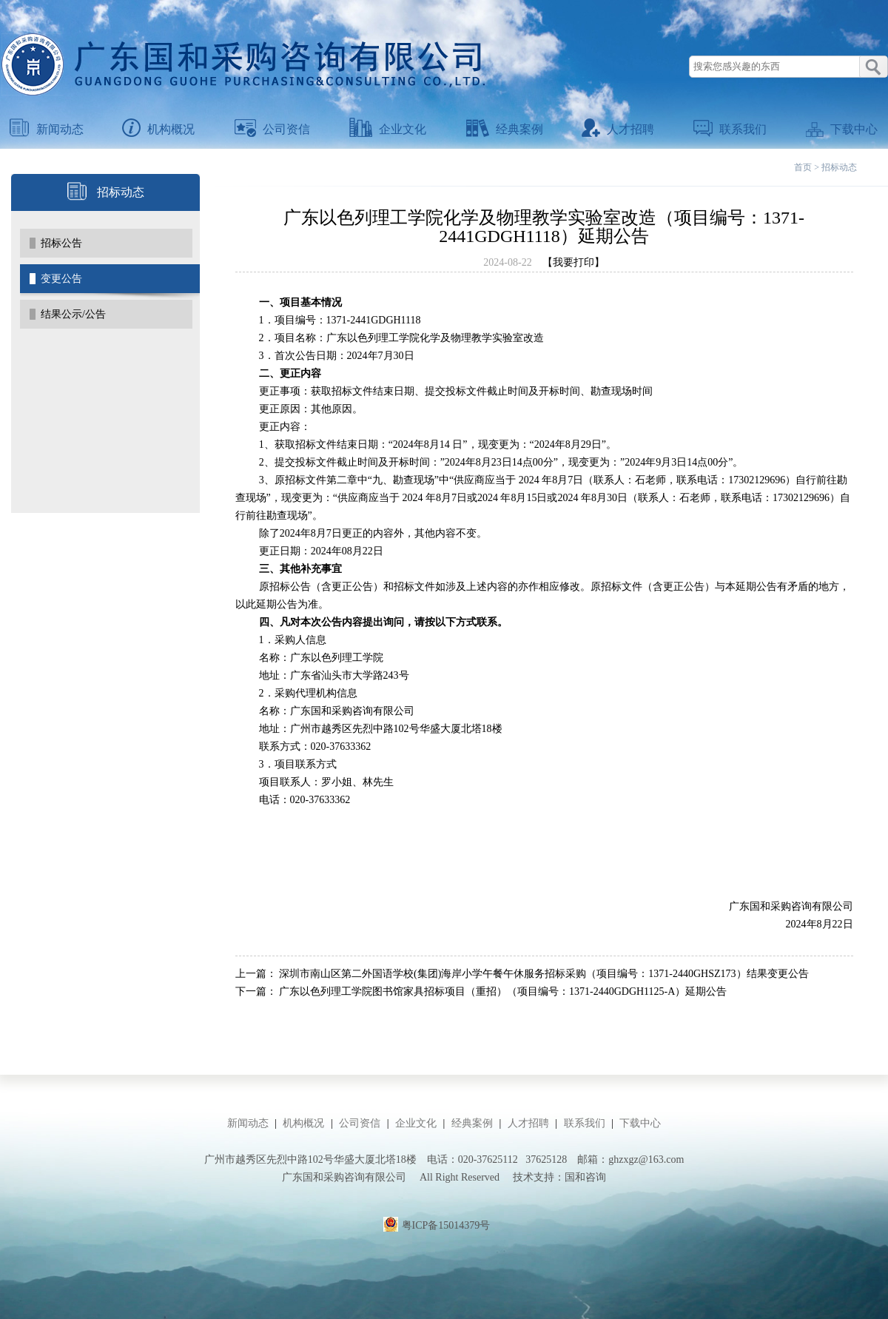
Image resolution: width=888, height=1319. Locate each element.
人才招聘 (618, 129)
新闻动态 (47, 129)
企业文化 (387, 129)
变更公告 (61, 278)
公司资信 (272, 129)
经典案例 (504, 129)
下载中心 (842, 129)
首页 (803, 167)
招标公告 (61, 243)
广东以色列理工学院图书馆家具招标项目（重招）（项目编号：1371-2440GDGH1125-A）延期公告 (503, 991)
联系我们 (730, 129)
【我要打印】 (573, 262)
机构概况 (158, 129)
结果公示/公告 (73, 314)
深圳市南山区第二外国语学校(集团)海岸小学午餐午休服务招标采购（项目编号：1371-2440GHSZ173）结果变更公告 (544, 973)
